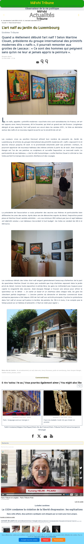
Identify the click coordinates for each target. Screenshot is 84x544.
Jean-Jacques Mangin (74, 370)
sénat (19, 372)
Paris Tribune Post (56, 427)
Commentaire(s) (42, 377)
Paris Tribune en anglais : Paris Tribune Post (17, 498)
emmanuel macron (71, 521)
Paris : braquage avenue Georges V (16, 420)
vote (39, 521)
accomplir (32, 522)
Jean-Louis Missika (47, 522)
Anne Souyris (29, 522)
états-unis (38, 370)
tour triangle (33, 521)
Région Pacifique (24, 427)
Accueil (4, 23)
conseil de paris (8, 521)
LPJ (9, 522)
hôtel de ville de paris (5, 522)
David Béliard (41, 522)
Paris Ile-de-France (15, 23)
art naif (31, 370)
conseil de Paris (36, 522)
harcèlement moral (46, 521)
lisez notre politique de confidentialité (45, 536)
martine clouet (6, 372)
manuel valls (79, 521)
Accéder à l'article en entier (7, 517)
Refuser (45, 540)
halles (43, 522)
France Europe (71, 427)
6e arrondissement (23, 370)
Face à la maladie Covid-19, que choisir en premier (59, 421)
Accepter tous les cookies (29, 540)
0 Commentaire (5, 499)
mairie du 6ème (13, 522)
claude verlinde (24, 522)
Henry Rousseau (47, 370)
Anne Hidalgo (20, 522)
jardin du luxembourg (59, 370)
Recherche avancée (7, 447)
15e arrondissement (22, 521)
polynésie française (59, 521)
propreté (16, 522)
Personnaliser (58, 540)
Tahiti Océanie (10, 427)
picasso (13, 372)
